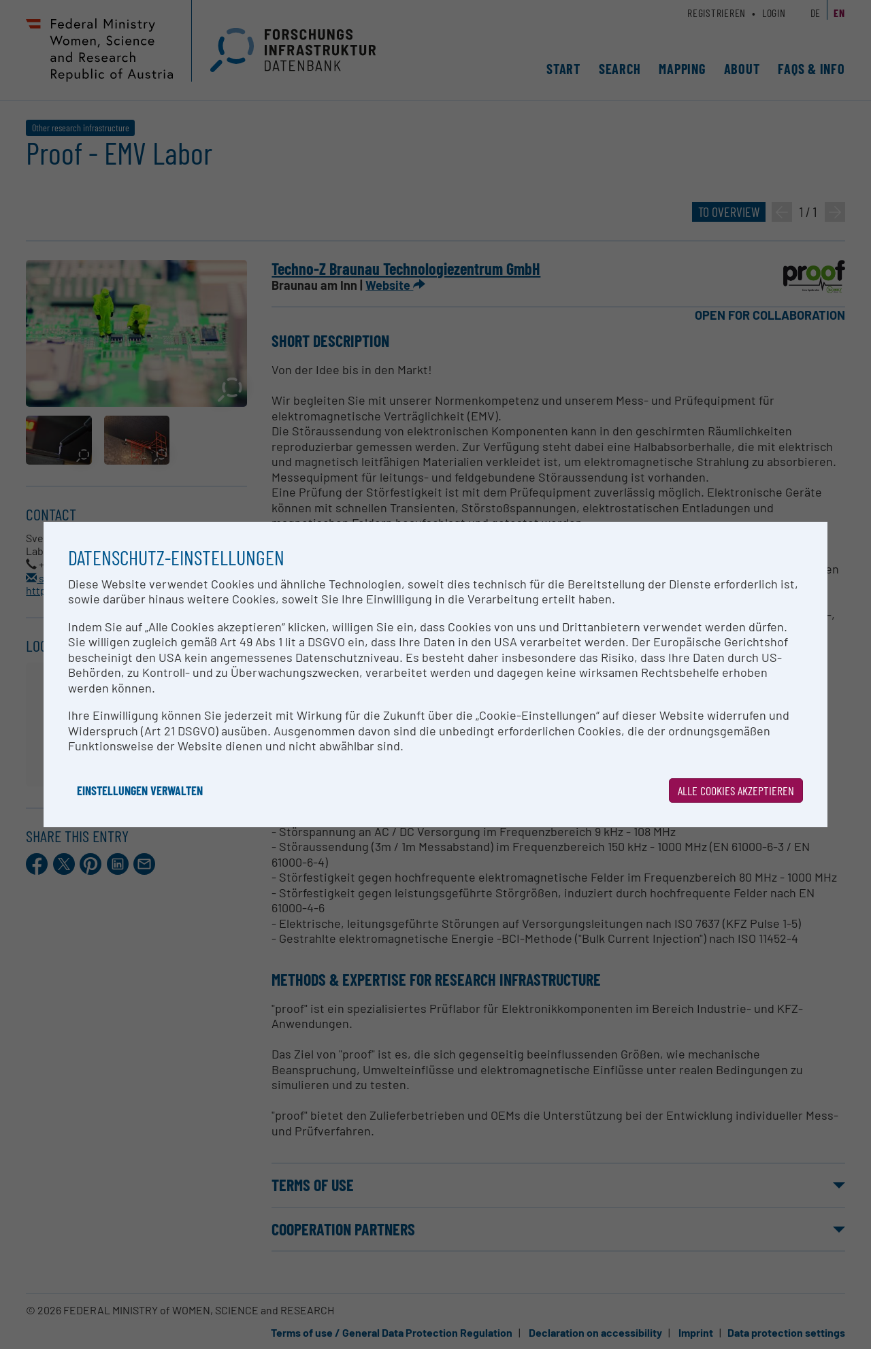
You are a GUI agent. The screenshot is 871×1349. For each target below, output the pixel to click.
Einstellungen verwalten (140, 790)
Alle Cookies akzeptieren (736, 790)
